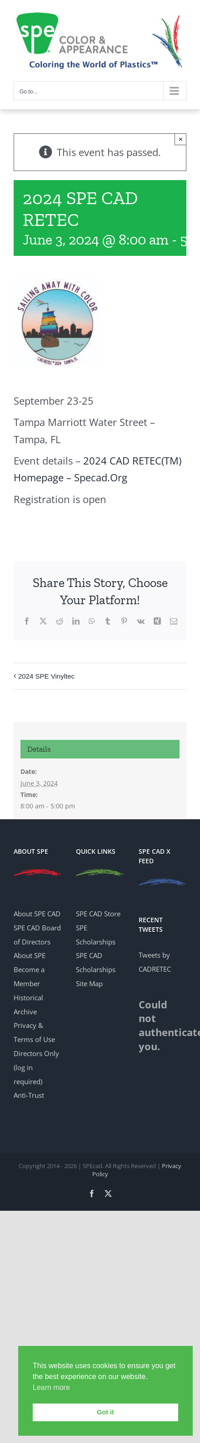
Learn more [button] (51, 1387)
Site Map (89, 983)
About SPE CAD (37, 913)
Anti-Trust (29, 1095)
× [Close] (181, 139)
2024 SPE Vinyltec (46, 676)
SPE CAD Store (98, 913)
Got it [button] (105, 1412)
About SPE (29, 955)
